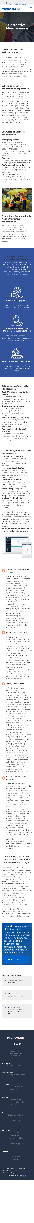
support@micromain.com (16, 1075)
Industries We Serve (15, 1115)
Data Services (16, 1105)
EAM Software (15, 1089)
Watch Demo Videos (15, 1138)
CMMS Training (15, 1099)
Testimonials (15, 1121)
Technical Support (16, 1144)
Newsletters (15, 1157)
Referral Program (15, 1141)
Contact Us (15, 1154)
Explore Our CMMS (17, 959)
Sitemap (15, 1159)
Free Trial (15, 1133)
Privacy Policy (13, 1176)
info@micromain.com (15, 1065)
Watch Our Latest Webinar (17, 4)
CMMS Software (16, 1086)
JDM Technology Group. (11, 1173)
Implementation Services (15, 1102)
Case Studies (15, 1118)
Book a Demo (16, 1135)
